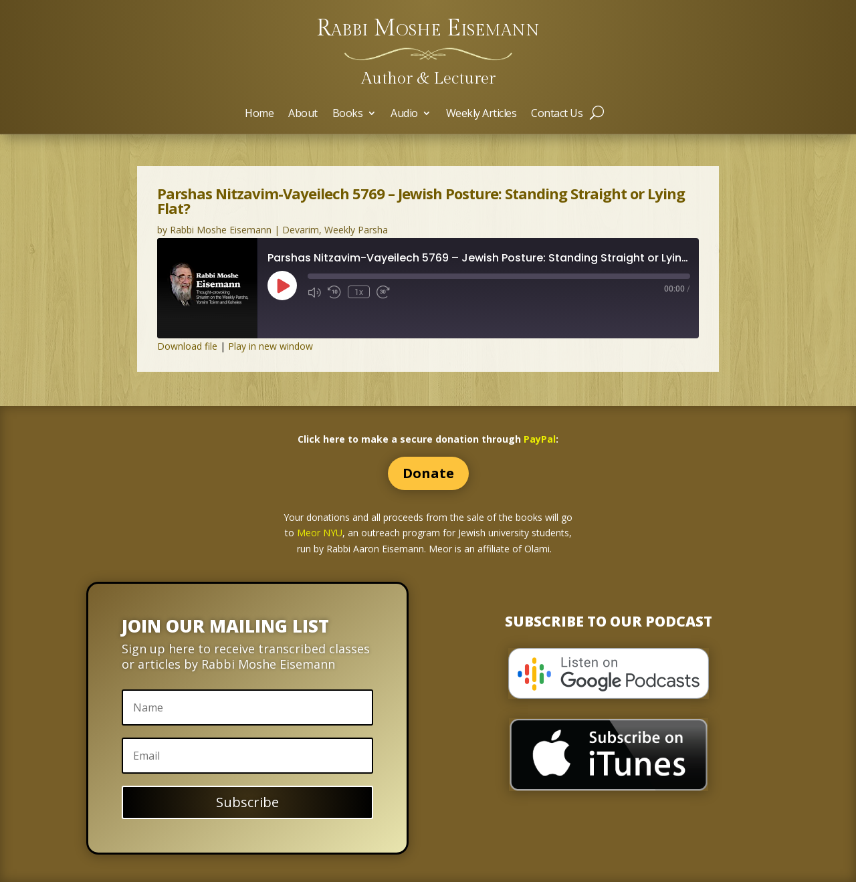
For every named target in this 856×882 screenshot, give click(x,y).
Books (347, 114)
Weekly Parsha (356, 229)
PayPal (540, 439)
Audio (404, 114)
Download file (187, 346)
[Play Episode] (282, 285)
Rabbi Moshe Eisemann (221, 229)
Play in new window (270, 346)
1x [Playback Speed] (358, 291)
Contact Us (556, 114)
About (303, 114)
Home (259, 114)
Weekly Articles (481, 114)
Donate (428, 473)
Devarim (300, 229)
